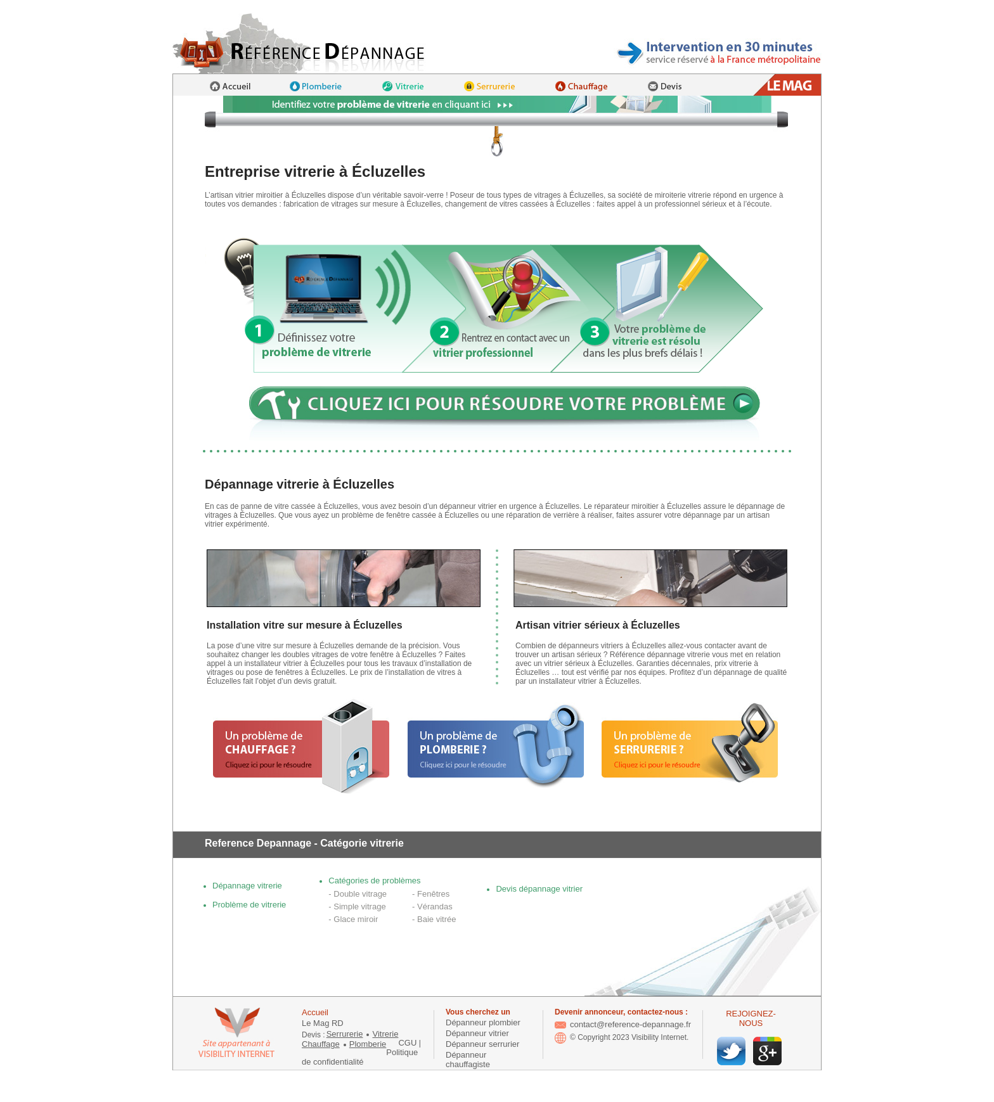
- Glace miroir (353, 919)
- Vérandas (432, 906)
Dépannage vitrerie (247, 885)
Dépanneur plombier (483, 1022)
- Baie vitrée (434, 919)
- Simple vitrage (356, 906)
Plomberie (368, 1044)
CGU (407, 1043)
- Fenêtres (430, 894)
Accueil (315, 1012)
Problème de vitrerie (249, 904)
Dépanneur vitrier (477, 1033)
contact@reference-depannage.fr (623, 1024)
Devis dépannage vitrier (539, 889)
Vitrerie (385, 1034)
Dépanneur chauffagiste (468, 1059)
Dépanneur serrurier (482, 1044)
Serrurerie (344, 1034)
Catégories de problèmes (374, 880)
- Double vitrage (357, 894)
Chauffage (321, 1044)
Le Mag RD (323, 1023)
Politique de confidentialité (360, 1057)
